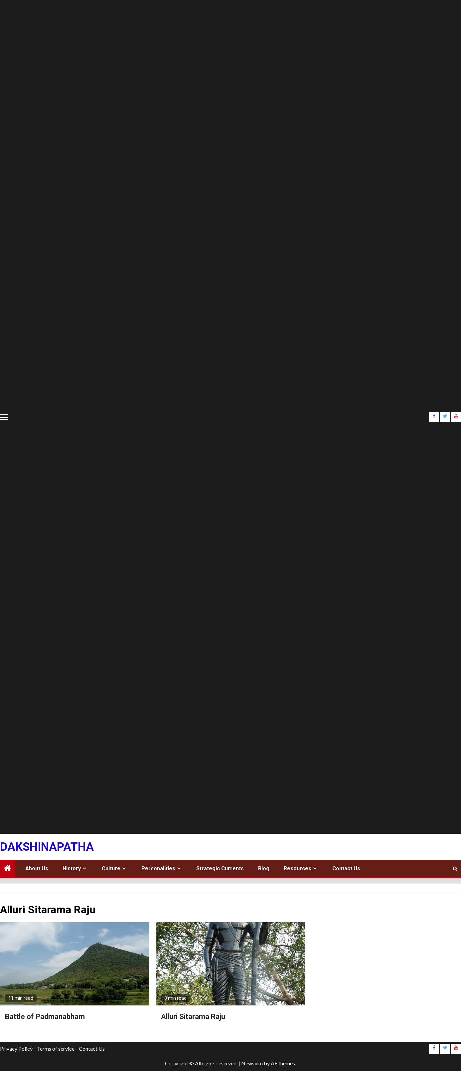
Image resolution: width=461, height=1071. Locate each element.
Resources (297, 868)
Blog (263, 868)
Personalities (158, 868)
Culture (111, 868)
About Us (36, 868)
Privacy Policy (16, 1048)
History (72, 868)
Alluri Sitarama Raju (193, 1016)
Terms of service (56, 1048)
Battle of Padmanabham (45, 1016)
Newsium (252, 1063)
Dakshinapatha (47, 847)
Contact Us (346, 868)
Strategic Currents (220, 868)
